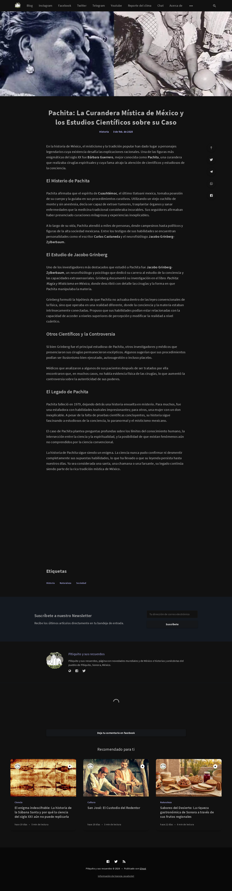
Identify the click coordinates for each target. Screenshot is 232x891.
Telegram (98, 5)
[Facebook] (211, 195)
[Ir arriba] (211, 148)
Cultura (91, 802)
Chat (160, 5)
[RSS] (124, 861)
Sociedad (81, 583)
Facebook (64, 5)
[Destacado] (70, 766)
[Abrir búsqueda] (214, 6)
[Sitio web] (69, 671)
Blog (30, 5)
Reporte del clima (139, 5)
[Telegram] (211, 171)
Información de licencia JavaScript (116, 876)
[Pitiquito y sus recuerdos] (54, 660)
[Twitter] (211, 159)
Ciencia (18, 802)
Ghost (143, 868)
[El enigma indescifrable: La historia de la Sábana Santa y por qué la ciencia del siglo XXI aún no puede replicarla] (43, 818)
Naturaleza (65, 583)
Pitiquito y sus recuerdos (86, 654)
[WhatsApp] (211, 183)
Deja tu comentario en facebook (116, 733)
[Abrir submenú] (191, 6)
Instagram (45, 5)
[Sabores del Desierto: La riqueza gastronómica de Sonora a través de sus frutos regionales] (189, 818)
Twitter (81, 5)
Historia (104, 131)
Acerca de (176, 5)
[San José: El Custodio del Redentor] (116, 818)
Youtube (116, 5)
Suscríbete (172, 624)
